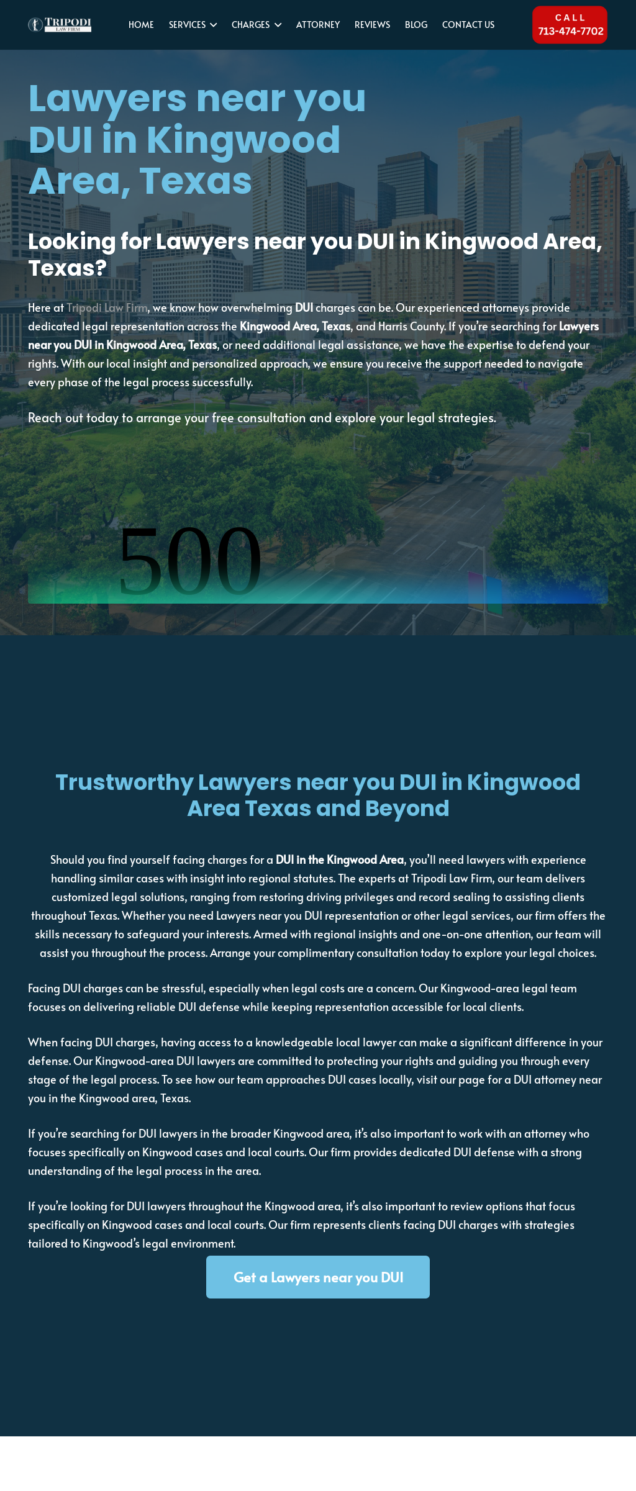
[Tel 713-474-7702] (569, 25)
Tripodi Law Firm (106, 307)
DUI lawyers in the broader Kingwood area (242, 1133)
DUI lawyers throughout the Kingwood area (233, 1205)
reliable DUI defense (188, 1006)
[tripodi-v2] (60, 25)
